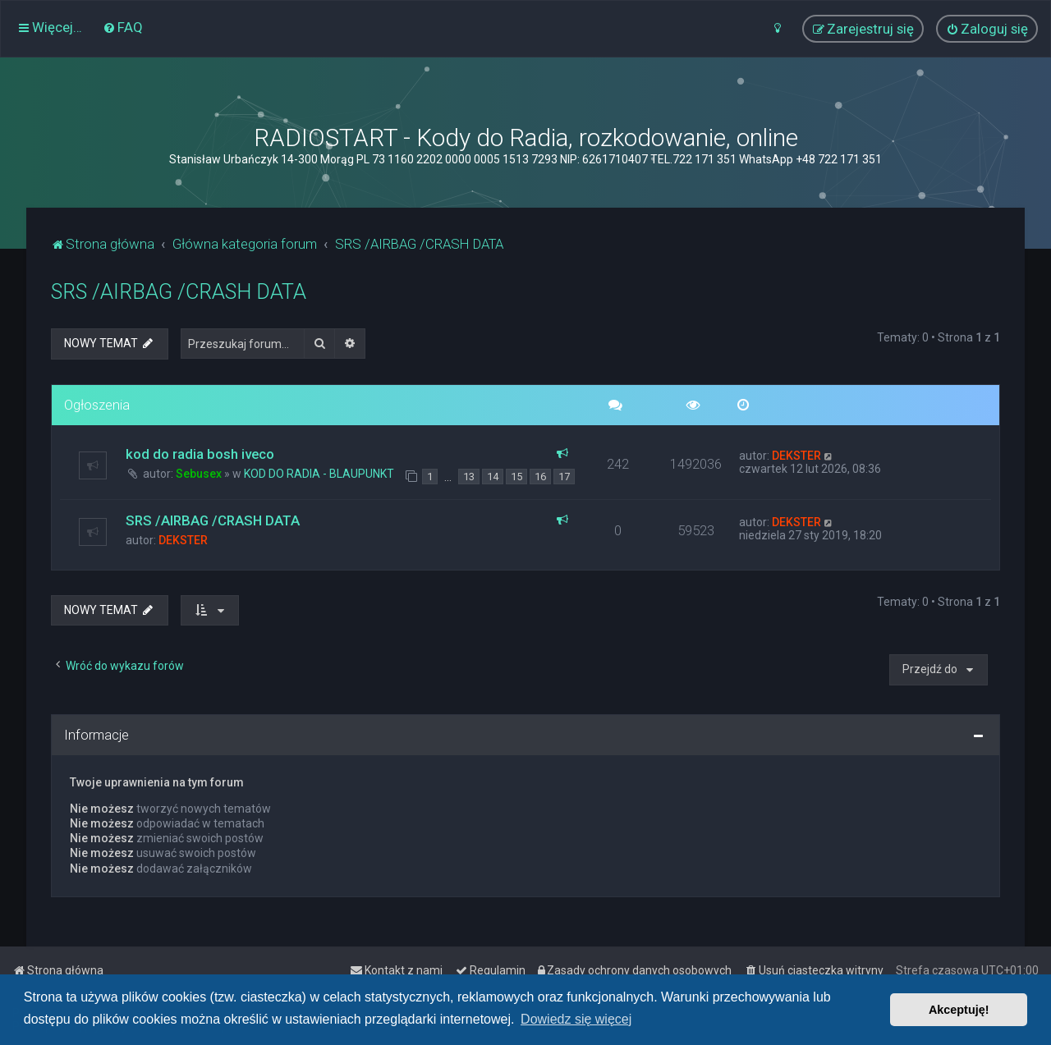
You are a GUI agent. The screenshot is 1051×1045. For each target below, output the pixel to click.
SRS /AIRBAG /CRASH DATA (178, 292)
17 (564, 476)
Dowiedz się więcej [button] (576, 1019)
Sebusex (199, 473)
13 (469, 476)
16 (540, 476)
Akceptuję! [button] (959, 1009)
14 (492, 476)
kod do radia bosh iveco (200, 454)
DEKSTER (796, 455)
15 (516, 476)
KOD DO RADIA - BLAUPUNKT (319, 473)
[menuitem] (123, 27)
